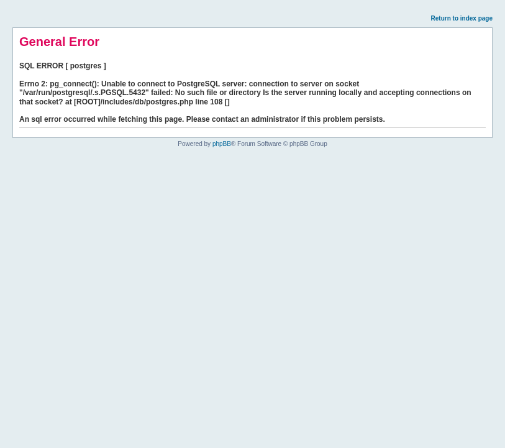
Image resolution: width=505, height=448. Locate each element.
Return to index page (462, 18)
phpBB (221, 143)
